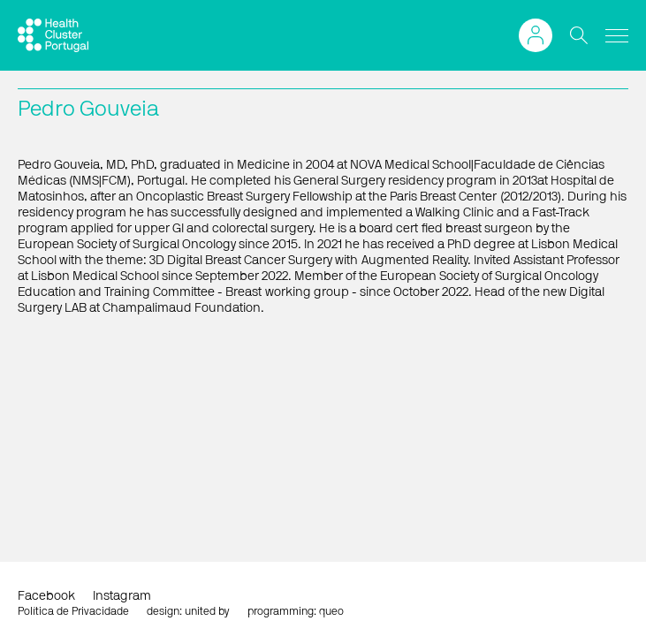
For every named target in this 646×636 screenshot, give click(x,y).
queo (331, 611)
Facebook (46, 596)
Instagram (122, 596)
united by (207, 611)
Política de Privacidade (73, 611)
